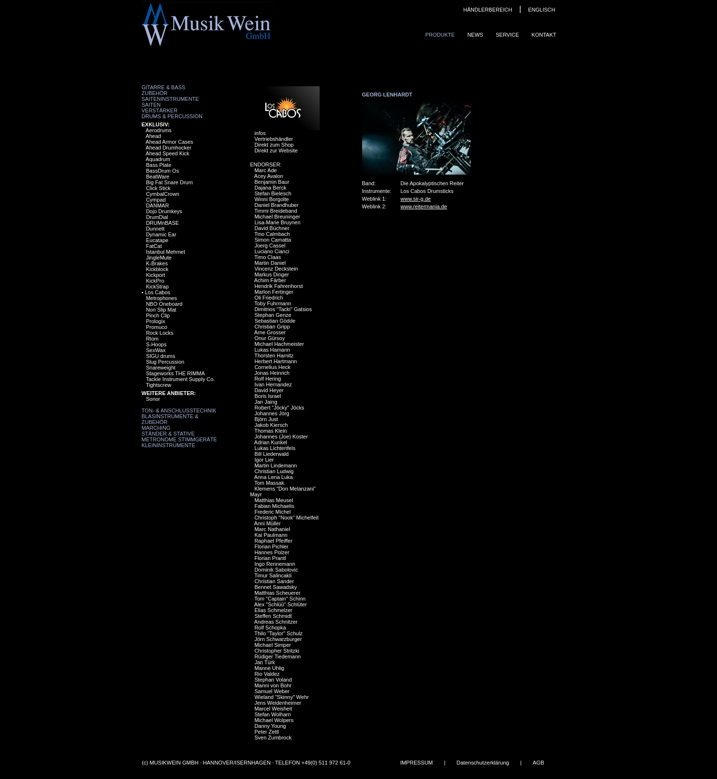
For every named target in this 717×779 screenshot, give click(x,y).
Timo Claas (267, 257)
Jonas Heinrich (272, 373)
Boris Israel (268, 396)
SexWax (156, 350)
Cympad (156, 200)
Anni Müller (267, 523)
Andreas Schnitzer (276, 622)
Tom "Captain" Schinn (279, 598)
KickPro (155, 281)
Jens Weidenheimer (278, 703)
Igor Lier (264, 460)
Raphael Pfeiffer (274, 541)
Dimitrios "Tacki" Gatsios (283, 309)
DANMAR (157, 205)
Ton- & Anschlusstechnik (179, 410)
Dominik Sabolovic (276, 570)
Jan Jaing (266, 402)
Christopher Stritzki (277, 651)
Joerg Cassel (270, 245)
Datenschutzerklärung (482, 762)
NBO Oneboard (164, 304)
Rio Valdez (267, 674)
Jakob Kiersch (271, 425)
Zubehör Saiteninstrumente (170, 96)
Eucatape (157, 240)
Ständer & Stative (168, 434)
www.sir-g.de (416, 199)
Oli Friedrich (269, 298)
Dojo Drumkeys (164, 211)
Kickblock (157, 269)
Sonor (153, 399)
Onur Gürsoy (270, 338)
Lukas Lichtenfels (275, 448)
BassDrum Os (162, 171)
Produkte (440, 35)
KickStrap (157, 286)
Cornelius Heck (273, 367)
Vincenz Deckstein (276, 269)
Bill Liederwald (272, 454)
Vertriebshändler (274, 139)
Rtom (152, 339)
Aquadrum (158, 159)
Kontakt (543, 35)
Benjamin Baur (272, 182)
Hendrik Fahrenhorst (279, 286)
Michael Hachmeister (279, 344)
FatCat (154, 246)
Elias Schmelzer (274, 610)
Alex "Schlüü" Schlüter (280, 604)
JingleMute (159, 257)
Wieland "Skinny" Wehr (282, 697)
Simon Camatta (273, 240)
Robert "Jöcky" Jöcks (279, 407)
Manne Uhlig (269, 668)
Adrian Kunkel (270, 442)
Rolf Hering (268, 379)
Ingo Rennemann (275, 564)
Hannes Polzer (272, 552)
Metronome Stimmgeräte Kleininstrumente (179, 442)
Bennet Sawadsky (276, 587)
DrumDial (157, 217)
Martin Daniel (270, 263)
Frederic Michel (273, 512)
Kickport (155, 275)
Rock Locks (160, 333)
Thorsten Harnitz (273, 355)
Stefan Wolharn (273, 714)
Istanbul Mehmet (165, 252)
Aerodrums (159, 130)
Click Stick (158, 188)
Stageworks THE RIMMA (175, 373)
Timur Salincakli (272, 575)
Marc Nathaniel (272, 529)
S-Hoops (156, 344)
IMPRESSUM (416, 762)
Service (507, 35)
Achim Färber (270, 280)
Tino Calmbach (272, 234)
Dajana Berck (270, 188)
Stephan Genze (273, 315)
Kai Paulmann (271, 535)
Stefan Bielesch (273, 193)
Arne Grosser (269, 332)
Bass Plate (159, 165)
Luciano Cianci (272, 251)
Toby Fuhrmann (272, 303)
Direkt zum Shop (274, 145)
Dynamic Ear (161, 234)
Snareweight (161, 367)
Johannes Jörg (272, 413)
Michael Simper (273, 645)
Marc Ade (266, 170)
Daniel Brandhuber (277, 205)
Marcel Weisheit (273, 708)
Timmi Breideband (275, 211)
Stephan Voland (273, 680)
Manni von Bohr (273, 685)
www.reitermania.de (424, 206)
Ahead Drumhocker (168, 147)
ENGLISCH (541, 10)
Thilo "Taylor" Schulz (278, 633)
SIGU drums (161, 356)
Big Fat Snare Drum (169, 182)
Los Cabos (157, 292)
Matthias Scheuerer (277, 593)
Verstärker (160, 110)
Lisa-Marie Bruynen (277, 222)
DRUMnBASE (162, 223)
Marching (156, 428)
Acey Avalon (268, 176)
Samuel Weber (272, 691)
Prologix (155, 321)
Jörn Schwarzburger (278, 639)
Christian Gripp (272, 326)
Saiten (151, 105)
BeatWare (158, 176)
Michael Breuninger (277, 216)
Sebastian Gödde (275, 321)
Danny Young (270, 726)
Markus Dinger (272, 274)
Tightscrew (158, 385)
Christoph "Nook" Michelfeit (287, 517)
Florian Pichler (271, 546)
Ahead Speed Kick (167, 153)
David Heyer (269, 390)
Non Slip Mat (161, 310)
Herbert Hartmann (276, 361)
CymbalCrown (162, 194)
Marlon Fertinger (274, 292)
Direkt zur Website (276, 150)
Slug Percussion (165, 362)
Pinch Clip (158, 315)
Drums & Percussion (172, 116)
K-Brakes (157, 263)
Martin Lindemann (276, 465)
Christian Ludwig (274, 471)
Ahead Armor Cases (169, 142)
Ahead (153, 136)
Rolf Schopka (270, 627)
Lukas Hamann (272, 350)
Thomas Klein (270, 431)
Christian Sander (274, 581)
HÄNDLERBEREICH (487, 10)
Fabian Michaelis (275, 506)
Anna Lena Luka (273, 477)
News (475, 35)
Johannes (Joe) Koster (281, 436)
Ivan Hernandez (273, 384)
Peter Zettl (267, 732)
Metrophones (161, 298)
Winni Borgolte (272, 199)
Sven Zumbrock (273, 737)
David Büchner (272, 228)
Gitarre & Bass (164, 87)
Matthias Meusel (274, 500)
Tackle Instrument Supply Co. (180, 379)
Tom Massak (269, 483)
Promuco (156, 327)
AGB (538, 762)
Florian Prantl (270, 558)
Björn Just (266, 419)
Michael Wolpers (274, 720)
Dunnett (155, 229)
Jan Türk (265, 662)
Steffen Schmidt (273, 616)
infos (260, 133)
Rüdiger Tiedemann (278, 656)
